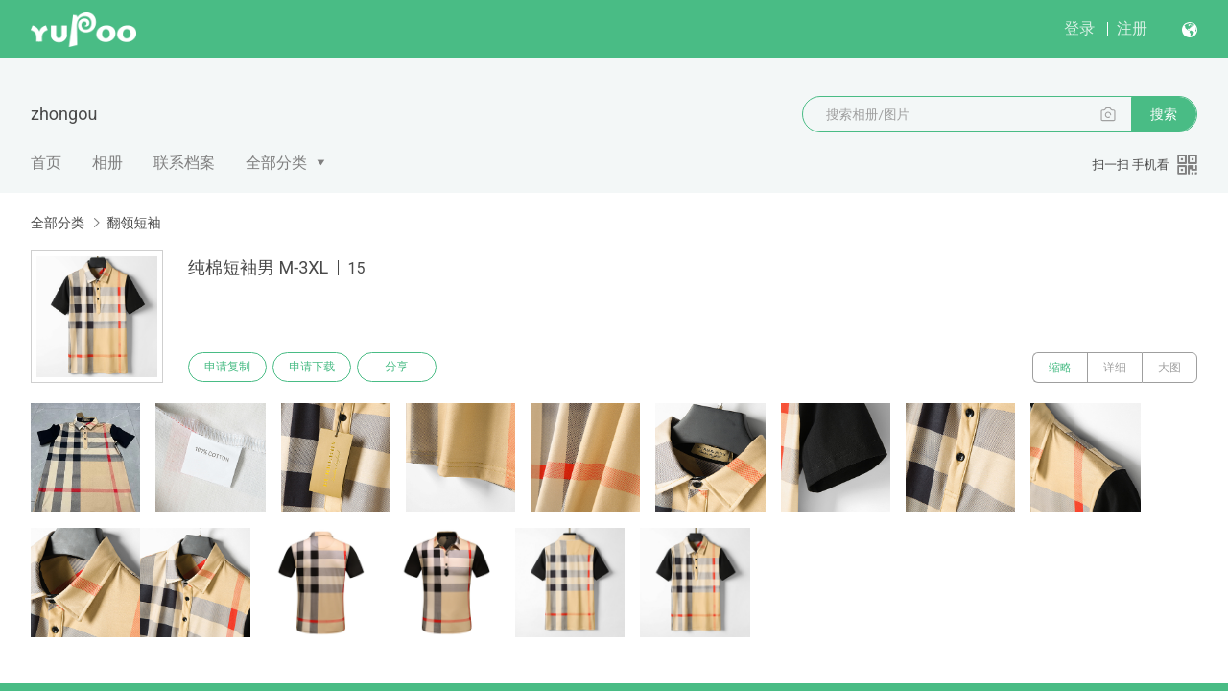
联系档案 (184, 163)
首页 (46, 163)
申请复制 (228, 367)
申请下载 (315, 367)
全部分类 (276, 163)
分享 (401, 367)
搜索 (1163, 114)
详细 (1114, 367)
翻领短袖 (133, 222)
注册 (1132, 28)
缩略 (1060, 367)
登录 (1079, 28)
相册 (107, 163)
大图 (1169, 367)
